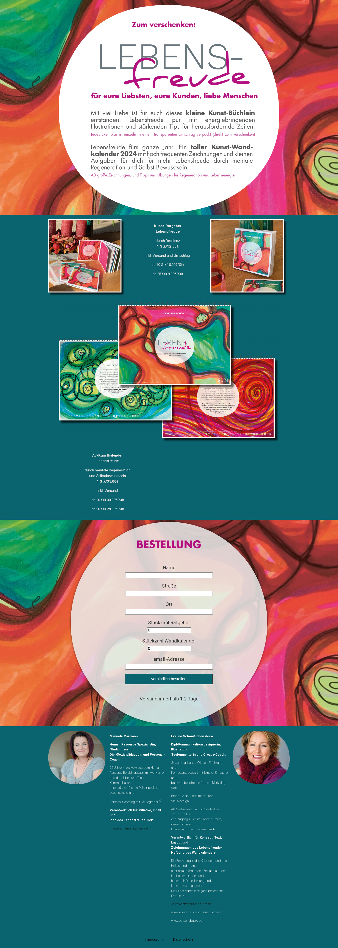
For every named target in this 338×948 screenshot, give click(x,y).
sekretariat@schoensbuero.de (191, 904)
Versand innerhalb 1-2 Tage (169, 699)
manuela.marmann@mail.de (129, 828)
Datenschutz (183, 939)
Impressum (154, 939)
